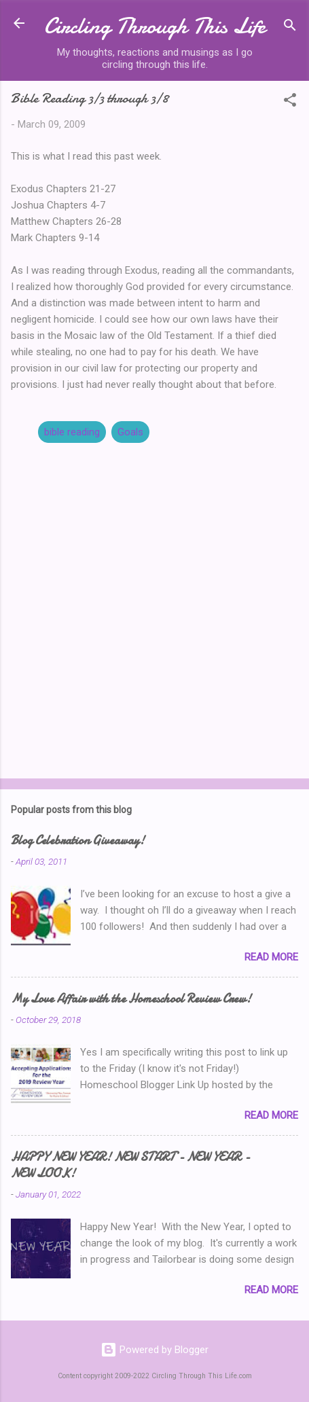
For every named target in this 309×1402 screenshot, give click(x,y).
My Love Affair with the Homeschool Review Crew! (131, 998)
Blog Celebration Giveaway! (78, 840)
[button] (290, 102)
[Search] (290, 27)
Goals (130, 432)
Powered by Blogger (154, 1350)
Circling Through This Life (155, 26)
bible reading (72, 432)
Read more (271, 957)
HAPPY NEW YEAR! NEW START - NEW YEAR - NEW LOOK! (130, 1165)
